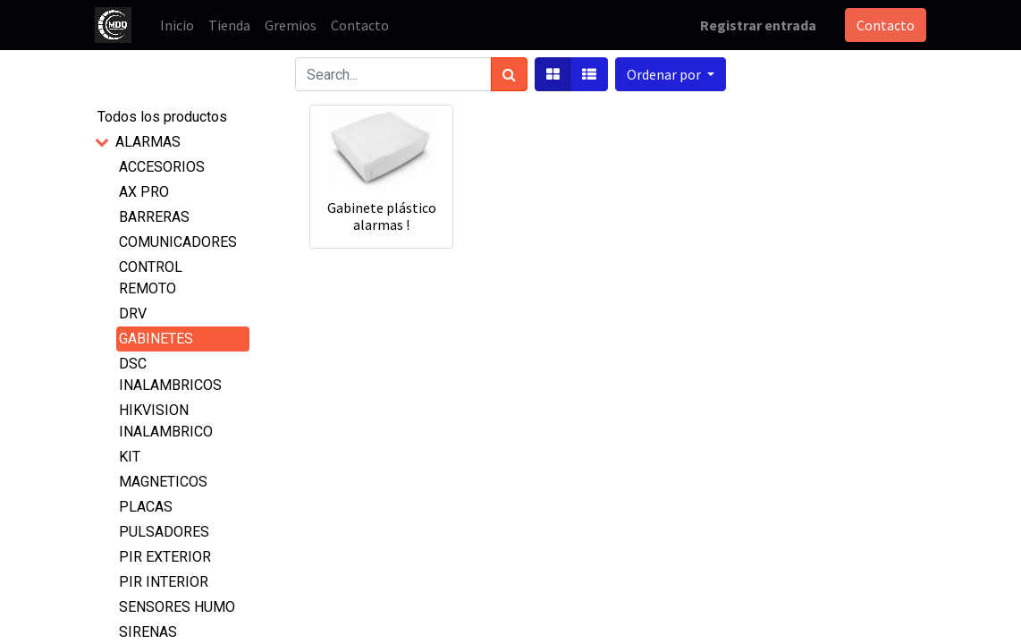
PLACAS (146, 506)
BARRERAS (154, 216)
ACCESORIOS (162, 166)
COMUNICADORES (178, 241)
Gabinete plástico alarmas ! (381, 216)
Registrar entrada (758, 25)
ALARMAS (148, 141)
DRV (133, 313)
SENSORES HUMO (177, 606)
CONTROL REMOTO (150, 277)
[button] (670, 74)
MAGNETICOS (163, 481)
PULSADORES (164, 531)
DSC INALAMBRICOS (170, 374)
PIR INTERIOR (163, 581)
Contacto (885, 25)
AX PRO (144, 191)
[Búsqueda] (509, 74)
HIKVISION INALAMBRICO (166, 421)
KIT (129, 456)
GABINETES (156, 338)
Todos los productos (162, 116)
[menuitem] (177, 25)
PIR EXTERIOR (165, 556)
